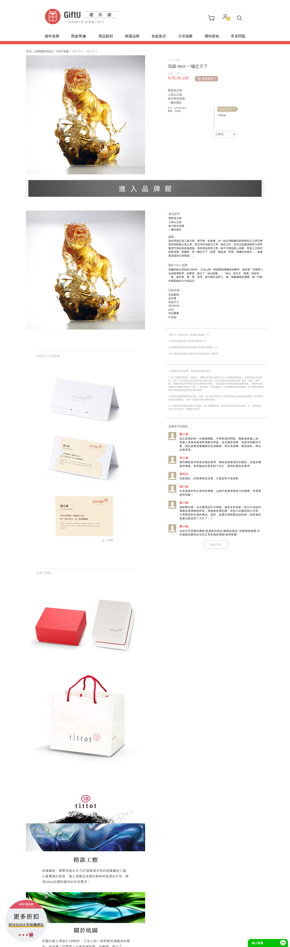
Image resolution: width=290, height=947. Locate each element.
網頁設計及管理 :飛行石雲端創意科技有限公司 (178, 940)
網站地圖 (52, 941)
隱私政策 (69, 941)
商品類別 (105, 36)
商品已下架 (216, 109)
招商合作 (122, 941)
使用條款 (87, 941)
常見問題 (238, 36)
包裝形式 (159, 36)
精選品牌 (132, 36)
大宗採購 (185, 36)
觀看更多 (205, 547)
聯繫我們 (105, 941)
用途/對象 (78, 36)
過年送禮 (52, 36)
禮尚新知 (212, 36)
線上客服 (257, 943)
